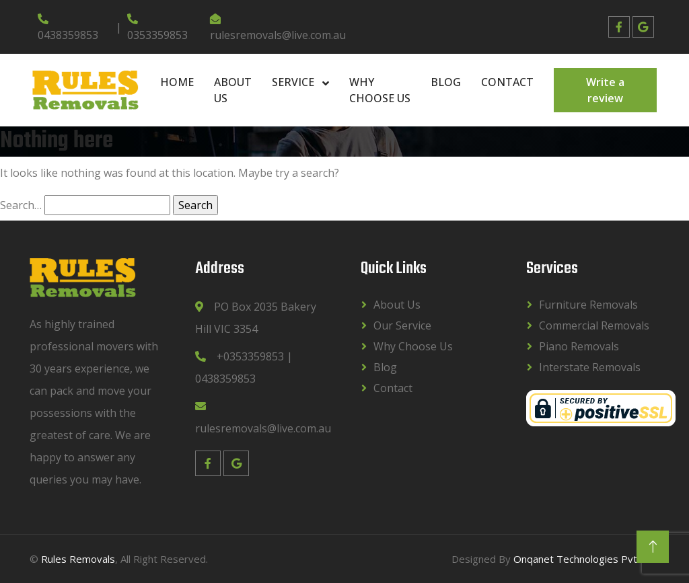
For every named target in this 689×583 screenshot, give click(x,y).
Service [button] (294, 82)
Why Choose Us (379, 90)
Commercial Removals (594, 325)
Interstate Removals (590, 367)
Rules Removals (78, 559)
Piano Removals (579, 346)
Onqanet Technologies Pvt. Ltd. (586, 559)
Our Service (402, 325)
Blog (446, 82)
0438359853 (68, 27)
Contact (507, 82)
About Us (233, 90)
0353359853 (157, 27)
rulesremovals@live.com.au (278, 27)
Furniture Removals (588, 304)
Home (177, 82)
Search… (21, 205)
